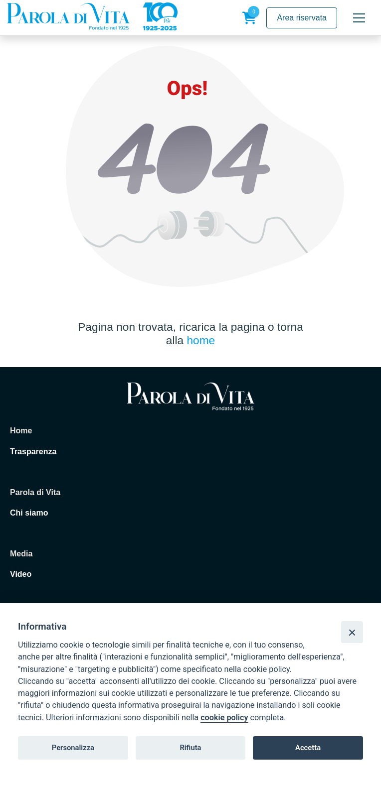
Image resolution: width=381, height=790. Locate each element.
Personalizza (73, 747)
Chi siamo (29, 513)
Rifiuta (190, 747)
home (201, 340)
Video (20, 574)
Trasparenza (33, 451)
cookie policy (224, 717)
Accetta (308, 747)
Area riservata (302, 17)
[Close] (352, 632)
